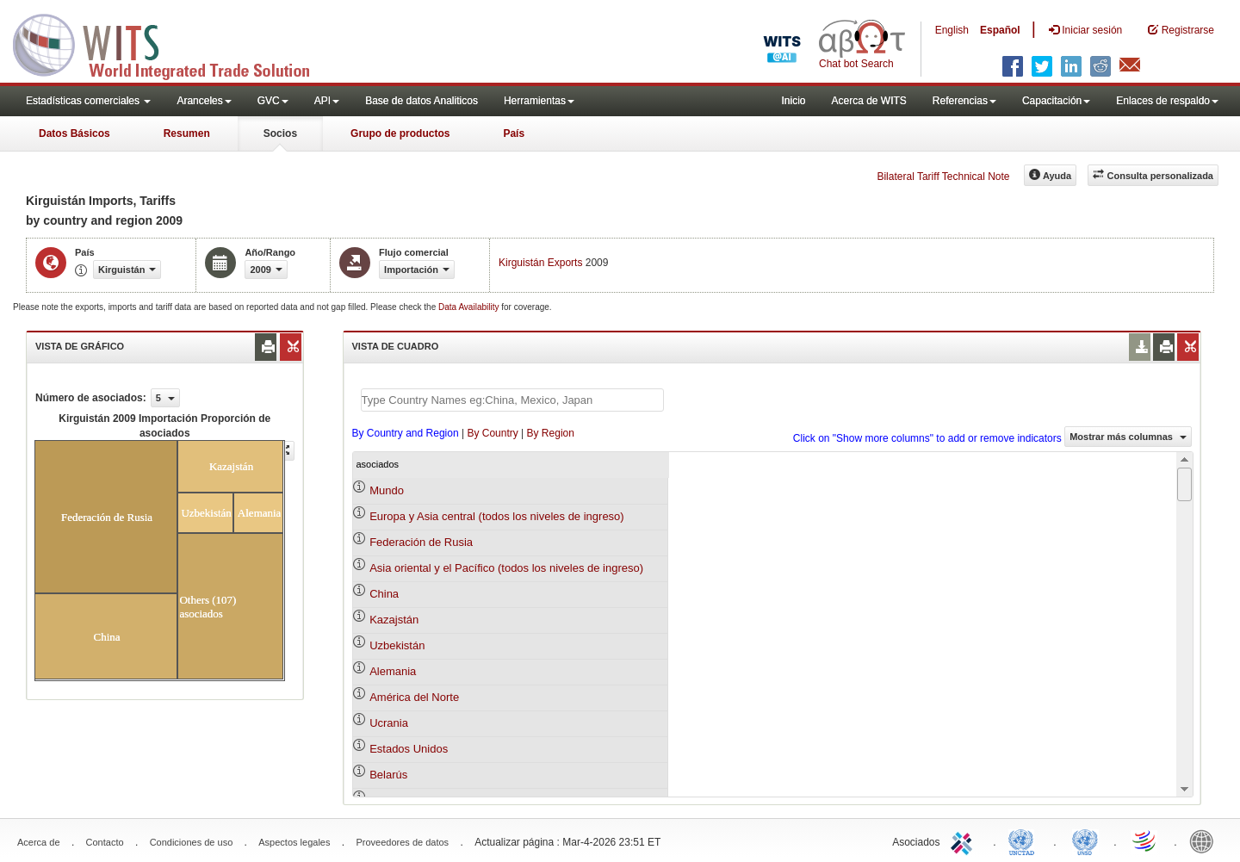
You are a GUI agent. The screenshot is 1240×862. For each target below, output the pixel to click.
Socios (280, 133)
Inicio (793, 101)
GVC (272, 101)
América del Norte (414, 697)
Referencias (964, 101)
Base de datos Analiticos (421, 101)
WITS (172, 43)
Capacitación (1056, 101)
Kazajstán (393, 619)
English (952, 30)
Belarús (388, 774)
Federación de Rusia (421, 542)
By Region (550, 433)
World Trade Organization (1145, 840)
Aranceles (204, 101)
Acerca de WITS (868, 101)
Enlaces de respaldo (1167, 101)
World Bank (1205, 840)
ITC (964, 840)
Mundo (386, 490)
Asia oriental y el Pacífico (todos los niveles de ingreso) (506, 567)
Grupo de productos (400, 133)
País (513, 133)
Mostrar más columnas (1128, 436)
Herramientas (539, 101)
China (384, 593)
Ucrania (388, 722)
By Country (492, 433)
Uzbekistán (397, 645)
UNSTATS (1085, 840)
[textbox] (512, 400)
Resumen (187, 133)
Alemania (392, 671)
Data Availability (469, 307)
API (326, 101)
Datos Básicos (74, 133)
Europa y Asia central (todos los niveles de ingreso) (496, 516)
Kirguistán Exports (540, 263)
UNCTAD (1025, 840)
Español (1000, 30)
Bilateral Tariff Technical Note (943, 177)
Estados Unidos (408, 748)
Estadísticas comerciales (88, 101)
